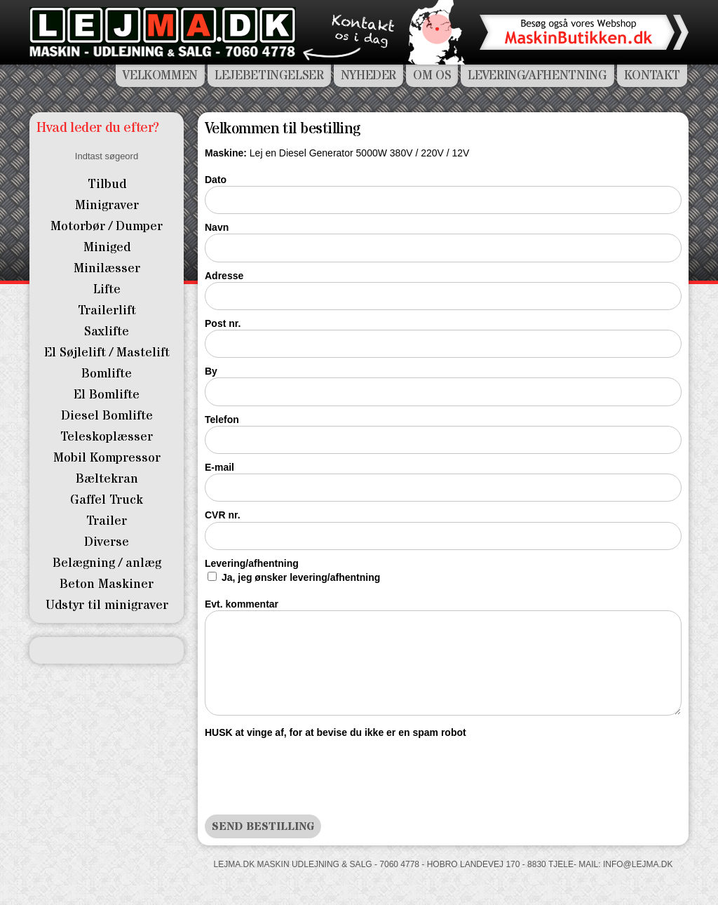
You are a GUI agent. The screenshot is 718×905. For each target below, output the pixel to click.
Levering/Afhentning (537, 75)
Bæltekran (107, 479)
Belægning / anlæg (107, 563)
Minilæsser (107, 268)
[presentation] (311, 773)
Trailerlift (107, 310)
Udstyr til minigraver (107, 605)
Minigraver (107, 205)
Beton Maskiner (107, 584)
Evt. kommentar (241, 604)
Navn (217, 227)
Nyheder (368, 75)
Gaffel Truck (106, 500)
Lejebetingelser (269, 75)
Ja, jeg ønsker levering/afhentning (301, 577)
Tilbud (107, 184)
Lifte (107, 289)
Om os (432, 75)
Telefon (222, 419)
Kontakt (652, 75)
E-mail (219, 467)
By (211, 371)
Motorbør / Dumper (106, 226)
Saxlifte (106, 331)
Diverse (106, 542)
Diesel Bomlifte (107, 415)
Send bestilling (263, 826)
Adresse (224, 275)
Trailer (106, 521)
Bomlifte (106, 373)
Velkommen (160, 75)
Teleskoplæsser (106, 436)
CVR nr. (223, 515)
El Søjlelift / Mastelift (107, 352)
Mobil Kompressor (107, 458)
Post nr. (223, 323)
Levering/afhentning (252, 563)
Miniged (106, 247)
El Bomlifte (107, 394)
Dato (215, 179)
